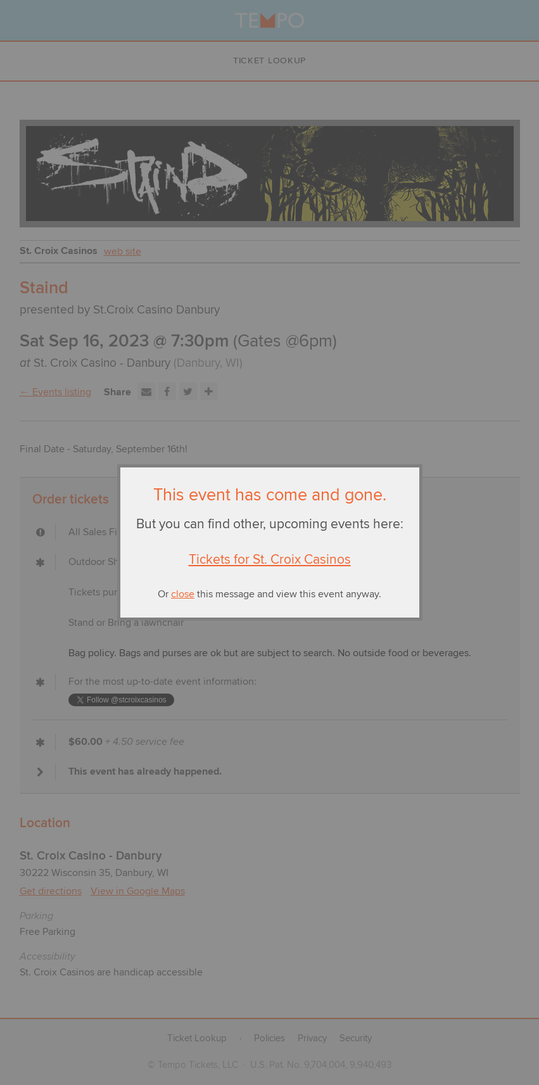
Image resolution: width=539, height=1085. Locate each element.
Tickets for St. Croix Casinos (270, 560)
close (182, 594)
